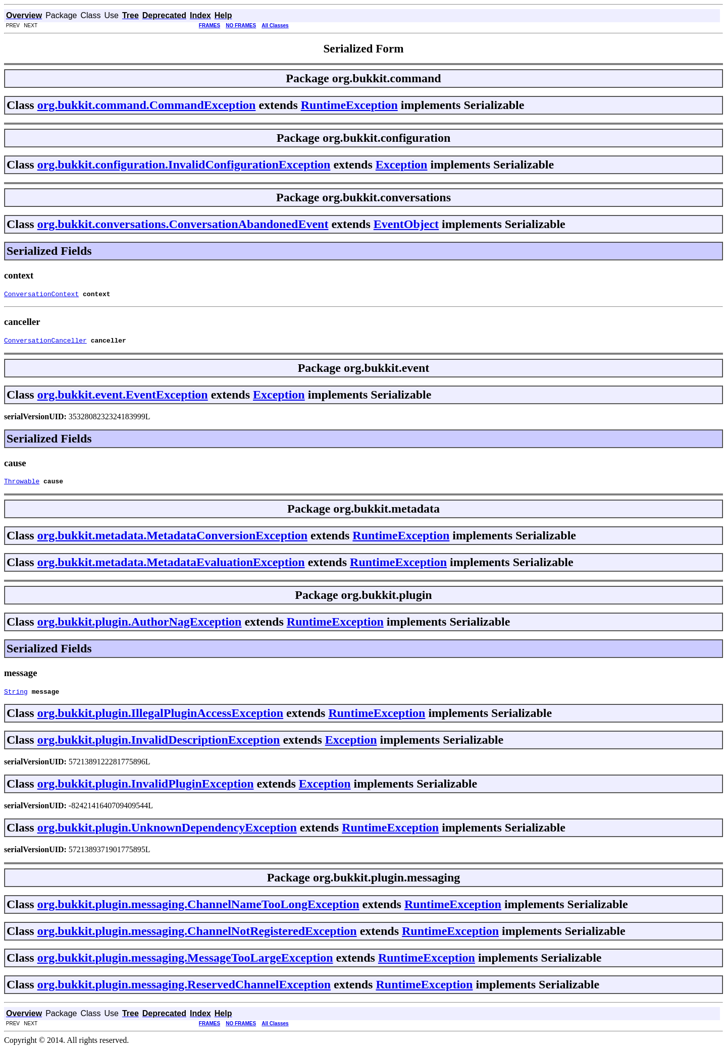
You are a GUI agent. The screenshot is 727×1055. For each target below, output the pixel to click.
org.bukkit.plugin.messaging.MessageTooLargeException (185, 963)
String (16, 697)
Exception (402, 164)
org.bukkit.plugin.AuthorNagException (139, 626)
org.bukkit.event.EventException (122, 397)
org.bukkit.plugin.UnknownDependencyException (167, 833)
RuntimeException (349, 105)
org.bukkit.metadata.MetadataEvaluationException (171, 566)
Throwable (21, 485)
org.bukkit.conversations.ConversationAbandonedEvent (183, 224)
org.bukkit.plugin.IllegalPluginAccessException (160, 719)
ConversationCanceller (45, 343)
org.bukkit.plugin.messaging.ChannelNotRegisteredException (197, 936)
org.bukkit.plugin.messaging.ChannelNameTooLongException (198, 910)
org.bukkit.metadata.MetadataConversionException (172, 539)
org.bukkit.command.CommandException (146, 105)
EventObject (406, 224)
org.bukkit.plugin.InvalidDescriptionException (158, 745)
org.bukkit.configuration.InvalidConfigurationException (184, 164)
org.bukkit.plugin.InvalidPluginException (145, 789)
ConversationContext (41, 295)
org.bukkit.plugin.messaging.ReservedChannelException (184, 990)
